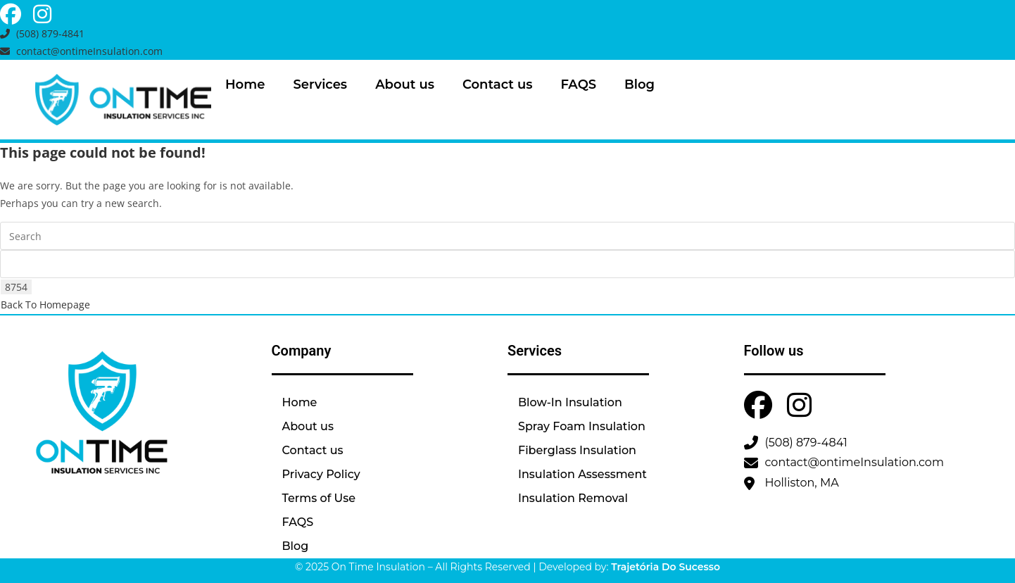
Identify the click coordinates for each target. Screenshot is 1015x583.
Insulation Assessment (582, 474)
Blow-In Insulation (570, 402)
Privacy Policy (321, 474)
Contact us (497, 84)
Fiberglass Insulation (577, 450)
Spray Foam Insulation (581, 426)
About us (404, 84)
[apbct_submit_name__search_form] (16, 287)
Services (320, 84)
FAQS (578, 84)
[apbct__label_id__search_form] (507, 264)
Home (245, 84)
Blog (639, 84)
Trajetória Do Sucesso (665, 566)
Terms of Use (319, 498)
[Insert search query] (507, 236)
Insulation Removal (573, 498)
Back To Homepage (45, 304)
